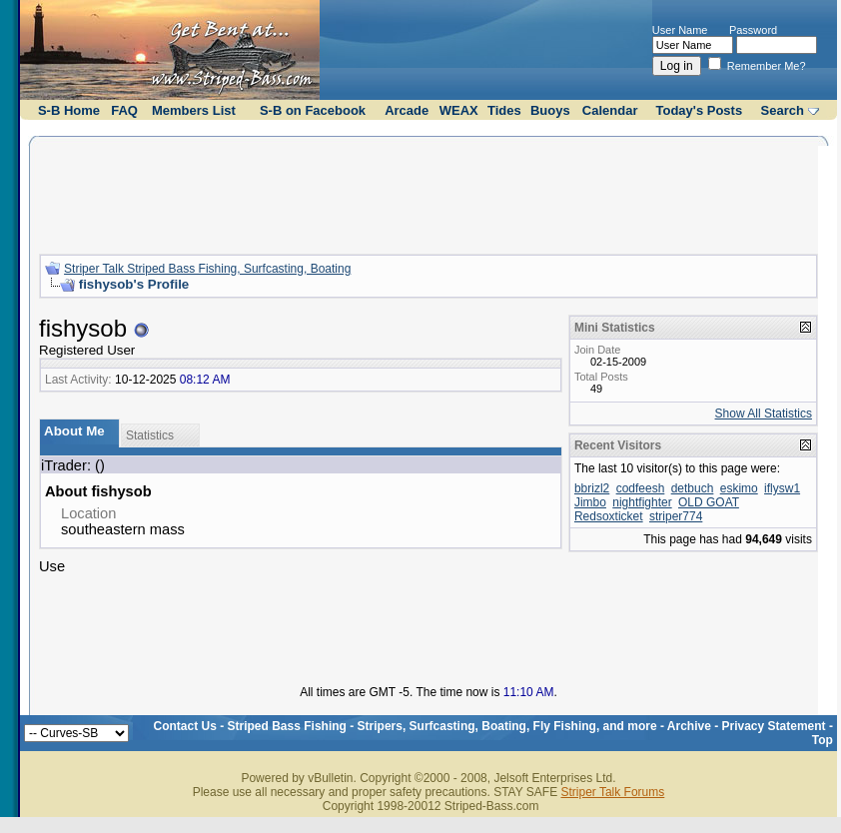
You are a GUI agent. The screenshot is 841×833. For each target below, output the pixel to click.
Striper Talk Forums (612, 792)
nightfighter (641, 502)
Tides (504, 110)
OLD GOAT (708, 502)
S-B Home (69, 110)
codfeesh (640, 488)
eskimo (739, 488)
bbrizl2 (591, 488)
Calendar (610, 110)
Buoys (550, 110)
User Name (680, 30)
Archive (689, 726)
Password (753, 30)
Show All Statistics (763, 413)
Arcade (406, 110)
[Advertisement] (428, 193)
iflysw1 (782, 488)
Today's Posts (699, 110)
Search (782, 110)
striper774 (675, 516)
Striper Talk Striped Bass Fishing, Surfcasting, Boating (207, 269)
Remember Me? (757, 66)
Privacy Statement (774, 726)
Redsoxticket (608, 516)
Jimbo (590, 502)
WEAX (458, 110)
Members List (194, 110)
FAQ (124, 110)
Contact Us (185, 726)
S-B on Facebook (313, 110)
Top (822, 740)
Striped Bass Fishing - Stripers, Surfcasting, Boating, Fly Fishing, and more (442, 726)
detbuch (692, 488)
